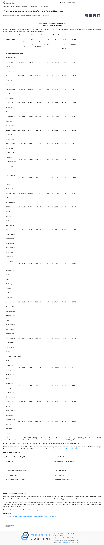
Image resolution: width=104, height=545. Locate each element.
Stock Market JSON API (60, 533)
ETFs (18, 6)
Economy (25, 6)
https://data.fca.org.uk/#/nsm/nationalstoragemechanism (70, 449)
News (12, 6)
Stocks (6, 6)
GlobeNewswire (44, 16)
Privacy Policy (63, 542)
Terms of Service (76, 542)
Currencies (33, 6)
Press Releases (44, 6)
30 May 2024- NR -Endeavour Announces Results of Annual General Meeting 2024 (31, 516)
